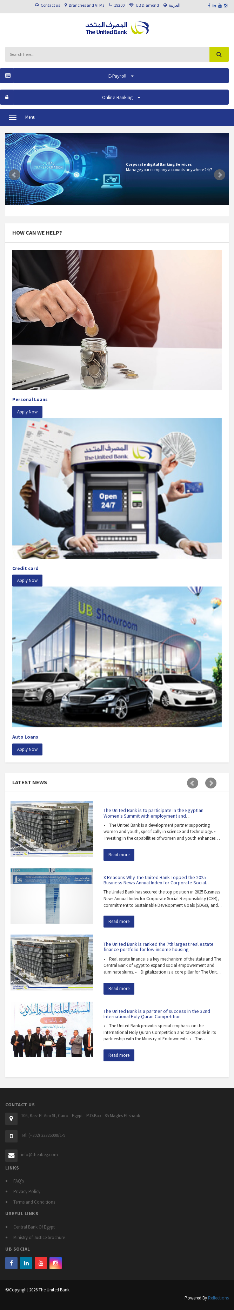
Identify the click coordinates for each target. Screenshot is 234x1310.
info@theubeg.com (39, 1155)
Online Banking (70, 97)
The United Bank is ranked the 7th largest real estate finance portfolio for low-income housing (158, 946)
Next (219, 175)
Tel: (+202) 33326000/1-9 (43, 1135)
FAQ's (18, 1181)
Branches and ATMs (86, 5)
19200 (119, 5)
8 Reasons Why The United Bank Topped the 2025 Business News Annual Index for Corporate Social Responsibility (154, 882)
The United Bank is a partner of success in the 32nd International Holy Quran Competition (156, 1014)
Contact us (50, 5)
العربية (174, 5)
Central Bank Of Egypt (34, 1227)
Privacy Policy (26, 1191)
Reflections (218, 1298)
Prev (14, 175)
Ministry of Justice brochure (39, 1237)
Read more (118, 855)
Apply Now (27, 412)
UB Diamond (147, 5)
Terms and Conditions (34, 1202)
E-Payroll (67, 75)
